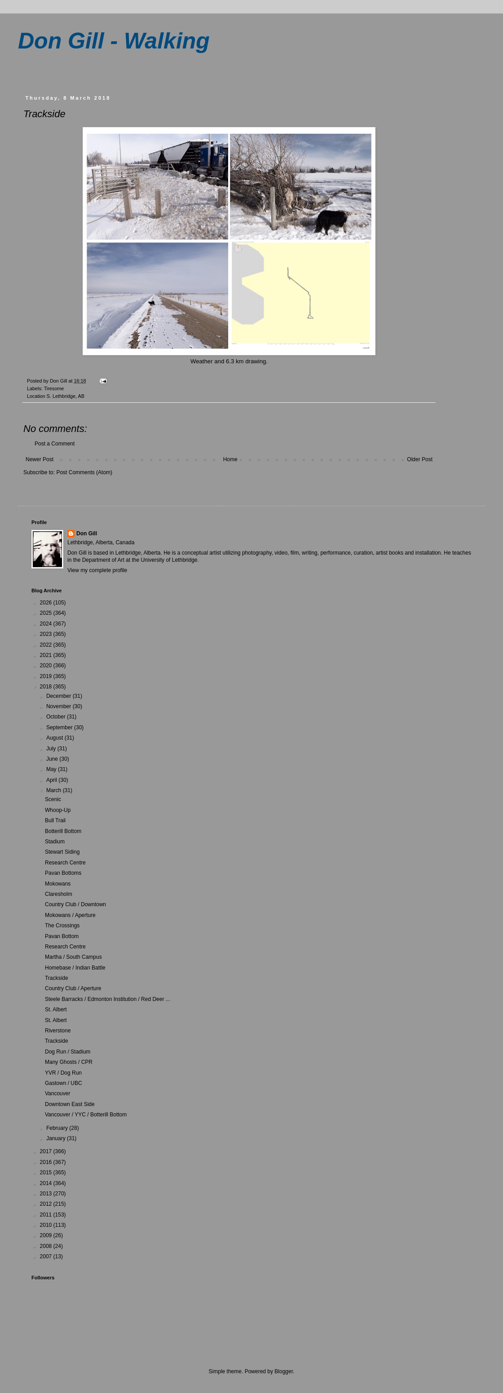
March (54, 790)
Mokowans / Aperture (70, 915)
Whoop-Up (58, 810)
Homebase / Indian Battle (75, 968)
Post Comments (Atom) (84, 472)
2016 (46, 1162)
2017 (46, 1151)
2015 (46, 1172)
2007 (46, 1256)
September (60, 727)
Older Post (419, 459)
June (52, 759)
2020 (46, 665)
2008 (46, 1246)
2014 (46, 1183)
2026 (46, 603)
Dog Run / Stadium (67, 1052)
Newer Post (39, 459)
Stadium (55, 841)
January (56, 1138)
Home (230, 459)
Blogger (283, 1371)
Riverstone (58, 1030)
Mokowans (58, 884)
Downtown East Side (70, 1104)
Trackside (56, 978)
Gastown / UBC (63, 1083)
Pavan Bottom (62, 936)
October (56, 717)
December (59, 696)
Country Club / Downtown (75, 904)
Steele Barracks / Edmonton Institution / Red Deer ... (107, 999)
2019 (46, 676)
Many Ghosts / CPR (69, 1062)
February (57, 1128)
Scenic (53, 799)
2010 (46, 1225)
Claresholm (58, 894)
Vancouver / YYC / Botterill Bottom (86, 1114)
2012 (46, 1204)
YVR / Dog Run (63, 1073)
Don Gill (86, 533)
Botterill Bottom (63, 831)
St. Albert (56, 1009)
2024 (46, 624)
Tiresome (54, 388)
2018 (46, 686)
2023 (46, 634)
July (51, 748)
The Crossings (62, 925)
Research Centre (65, 863)
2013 (46, 1193)
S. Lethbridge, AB (65, 396)
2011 (46, 1215)
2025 (46, 613)
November (59, 706)
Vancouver (57, 1093)
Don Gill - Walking (114, 40)
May (52, 769)
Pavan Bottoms (63, 873)
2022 (46, 645)
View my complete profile (97, 570)
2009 (46, 1235)
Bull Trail (55, 820)
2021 (46, 655)
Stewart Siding (62, 852)
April (52, 780)
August (55, 738)
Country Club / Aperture (73, 988)
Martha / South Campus (73, 957)
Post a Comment (55, 444)
